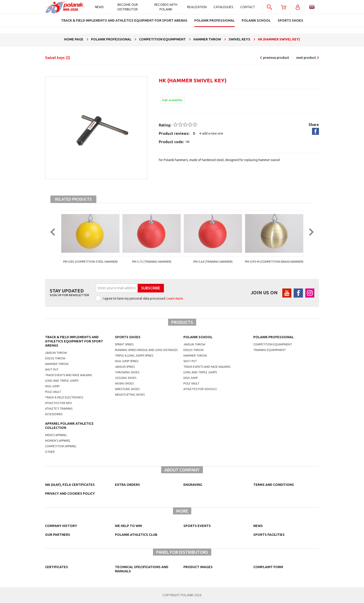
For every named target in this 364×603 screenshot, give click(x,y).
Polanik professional (273, 337)
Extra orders (127, 485)
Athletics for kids (58, 402)
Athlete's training (59, 408)
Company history (61, 526)
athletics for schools (200, 389)
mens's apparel (56, 435)
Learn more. (175, 298)
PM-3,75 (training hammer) (151, 261)
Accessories (53, 414)
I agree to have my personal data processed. (143, 298)
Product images (198, 567)
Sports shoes (127, 337)
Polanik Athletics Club (136, 535)
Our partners (57, 535)
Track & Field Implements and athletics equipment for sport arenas (74, 341)
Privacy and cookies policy (70, 493)
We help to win (128, 526)
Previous (56, 240)
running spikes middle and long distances (146, 349)
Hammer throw (56, 363)
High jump (52, 386)
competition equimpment (272, 344)
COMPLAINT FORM (268, 567)
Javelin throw (56, 352)
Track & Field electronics (64, 397)
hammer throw (195, 355)
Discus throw (55, 358)
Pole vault (53, 391)
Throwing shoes (127, 372)
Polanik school (197, 337)
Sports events (197, 526)
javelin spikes (125, 366)
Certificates (56, 567)
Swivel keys (57, 58)
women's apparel (58, 440)
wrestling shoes (127, 389)
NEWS (258, 526)
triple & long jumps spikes (134, 355)
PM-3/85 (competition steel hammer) (90, 261)
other (50, 451)
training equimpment (269, 349)
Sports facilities (269, 535)
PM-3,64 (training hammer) (213, 261)
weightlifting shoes (130, 394)
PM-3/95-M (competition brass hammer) (274, 261)
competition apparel (61, 446)
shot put (190, 361)
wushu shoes (124, 383)
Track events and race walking (68, 375)
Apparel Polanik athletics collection (69, 426)
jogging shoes (125, 377)
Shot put (51, 369)
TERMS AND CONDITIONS (273, 485)
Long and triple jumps (61, 380)
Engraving (192, 485)
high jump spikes (126, 361)
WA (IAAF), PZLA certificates (70, 485)
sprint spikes (124, 344)
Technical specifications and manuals (141, 569)
